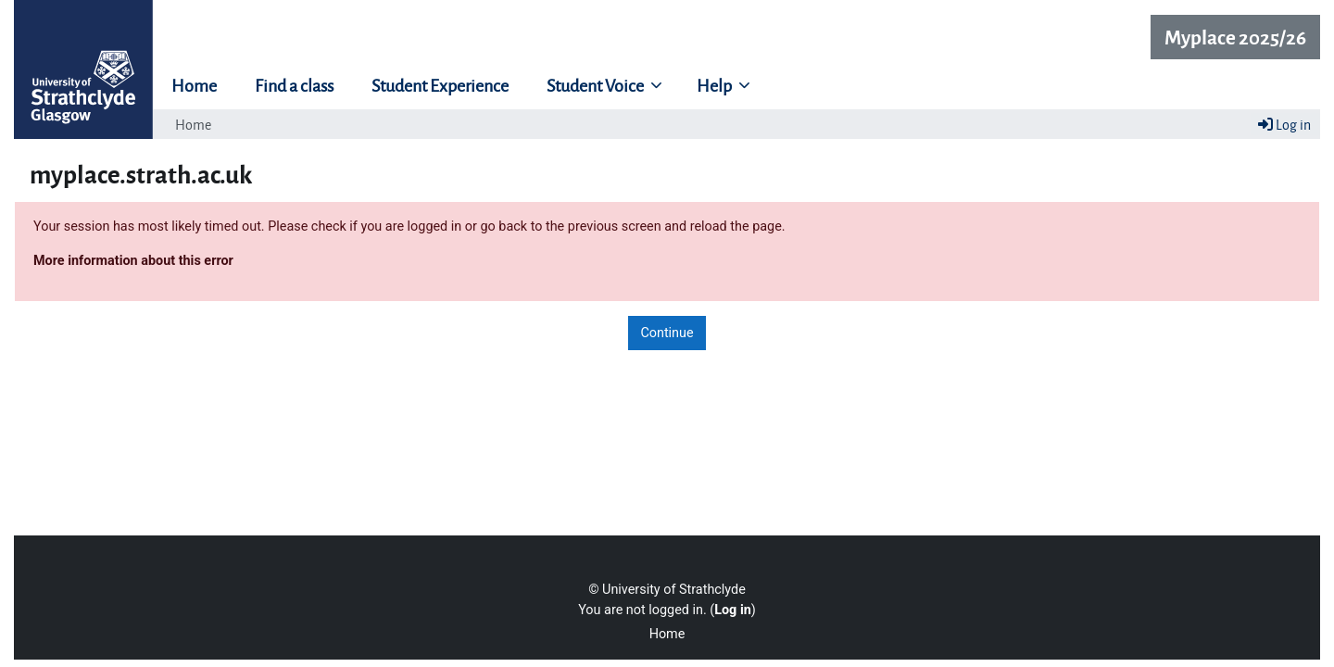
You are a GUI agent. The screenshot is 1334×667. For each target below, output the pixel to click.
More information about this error (133, 261)
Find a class (294, 83)
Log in (1284, 123)
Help (716, 83)
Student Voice (597, 83)
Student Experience (440, 83)
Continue (666, 333)
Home (194, 83)
